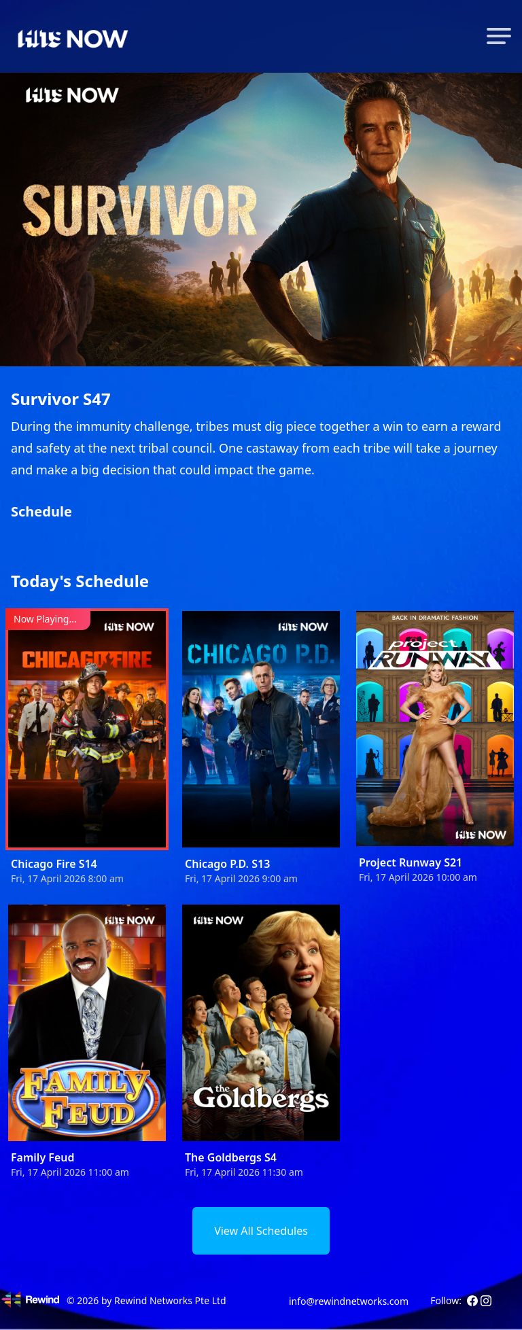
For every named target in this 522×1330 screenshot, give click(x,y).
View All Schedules (261, 1230)
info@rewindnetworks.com (348, 1301)
